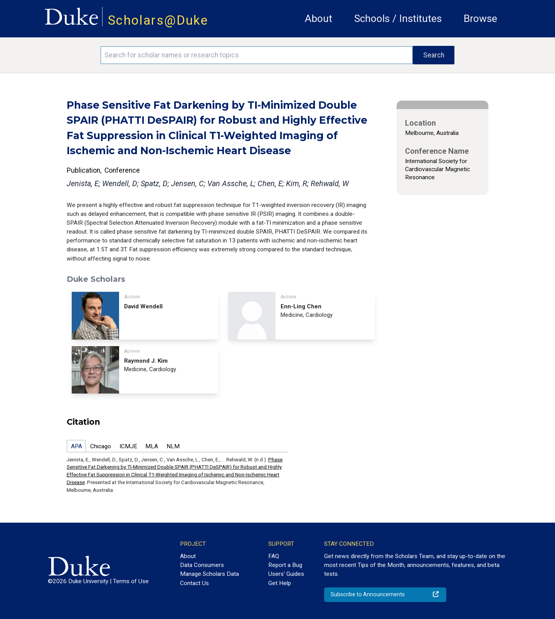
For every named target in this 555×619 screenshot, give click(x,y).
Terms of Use (131, 581)
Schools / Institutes (398, 18)
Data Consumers (202, 565)
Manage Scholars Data (209, 573)
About (318, 18)
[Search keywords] (257, 55)
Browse (480, 18)
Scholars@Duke (158, 20)
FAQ (273, 556)
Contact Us (194, 583)
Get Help (279, 583)
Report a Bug (285, 565)
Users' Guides (286, 573)
